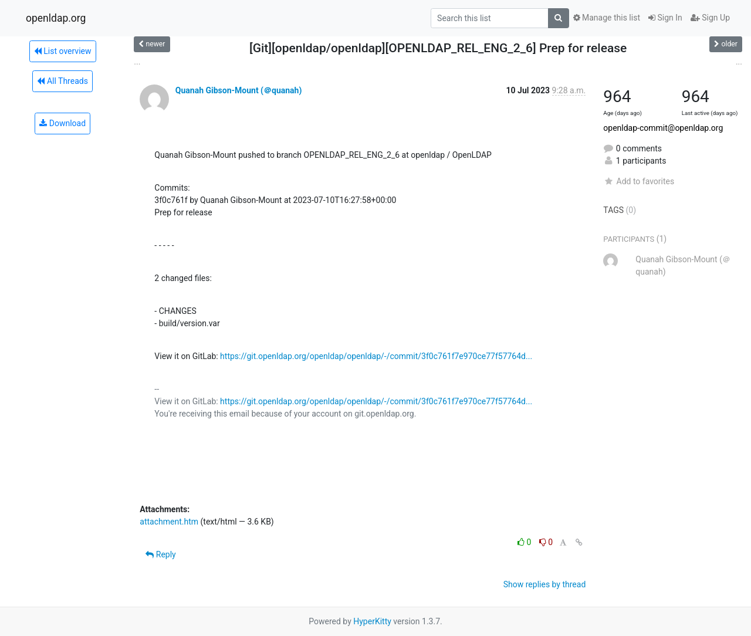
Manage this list (606, 17)
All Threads (62, 81)
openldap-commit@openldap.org (663, 128)
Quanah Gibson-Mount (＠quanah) (238, 90)
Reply (160, 554)
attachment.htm (169, 521)
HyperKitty (372, 621)
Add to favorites (638, 181)
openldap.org (56, 18)
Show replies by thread (544, 584)
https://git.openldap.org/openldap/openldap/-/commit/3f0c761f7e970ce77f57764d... (376, 356)
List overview (63, 51)
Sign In (665, 17)
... (137, 61)
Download (62, 123)
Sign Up (710, 17)
